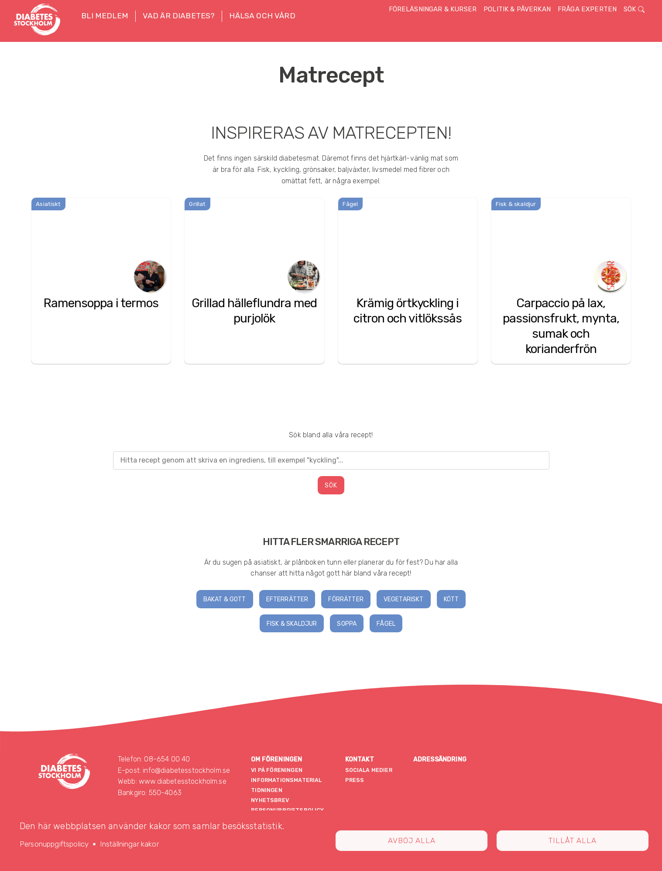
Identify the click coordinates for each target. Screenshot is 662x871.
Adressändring (439, 759)
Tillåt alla (573, 840)
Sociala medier (368, 770)
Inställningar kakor (129, 844)
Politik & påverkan (517, 9)
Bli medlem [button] (104, 15)
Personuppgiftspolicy (54, 844)
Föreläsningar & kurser (433, 9)
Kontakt (359, 759)
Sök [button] (634, 9)
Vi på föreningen (276, 770)
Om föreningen (276, 759)
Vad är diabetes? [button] (179, 15)
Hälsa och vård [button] (262, 15)
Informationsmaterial (286, 780)
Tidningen (266, 790)
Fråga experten (587, 9)
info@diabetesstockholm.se (186, 770)
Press (354, 780)
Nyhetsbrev (270, 800)
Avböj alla (412, 840)
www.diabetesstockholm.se (182, 781)
